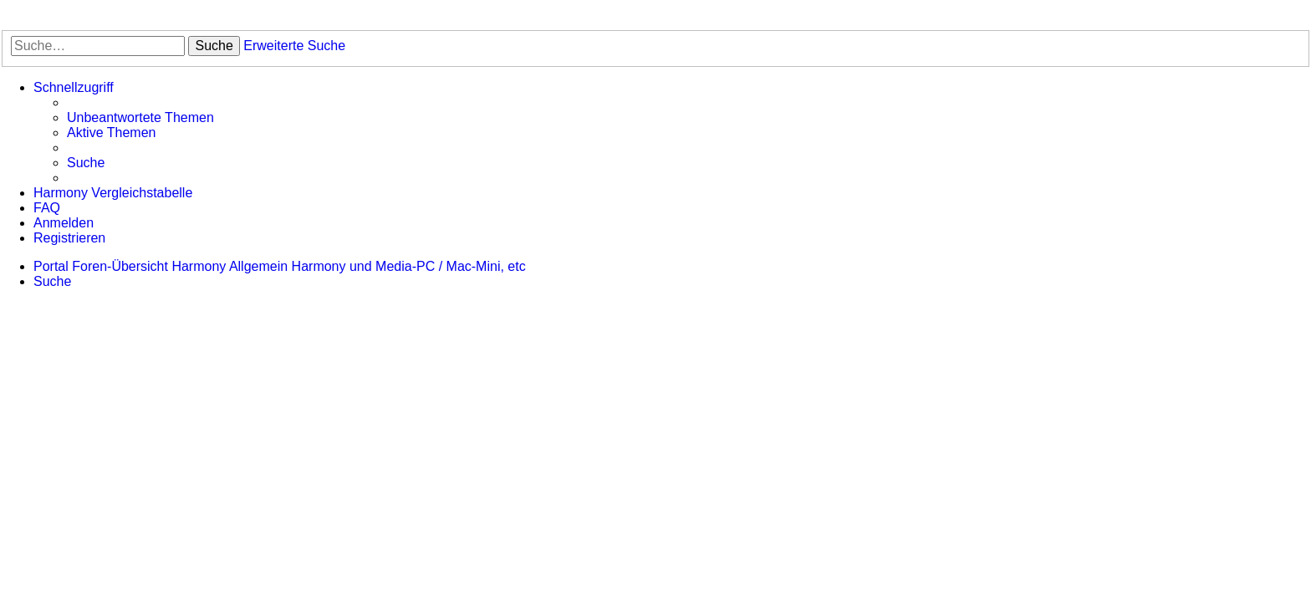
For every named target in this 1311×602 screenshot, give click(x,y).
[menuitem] (140, 117)
